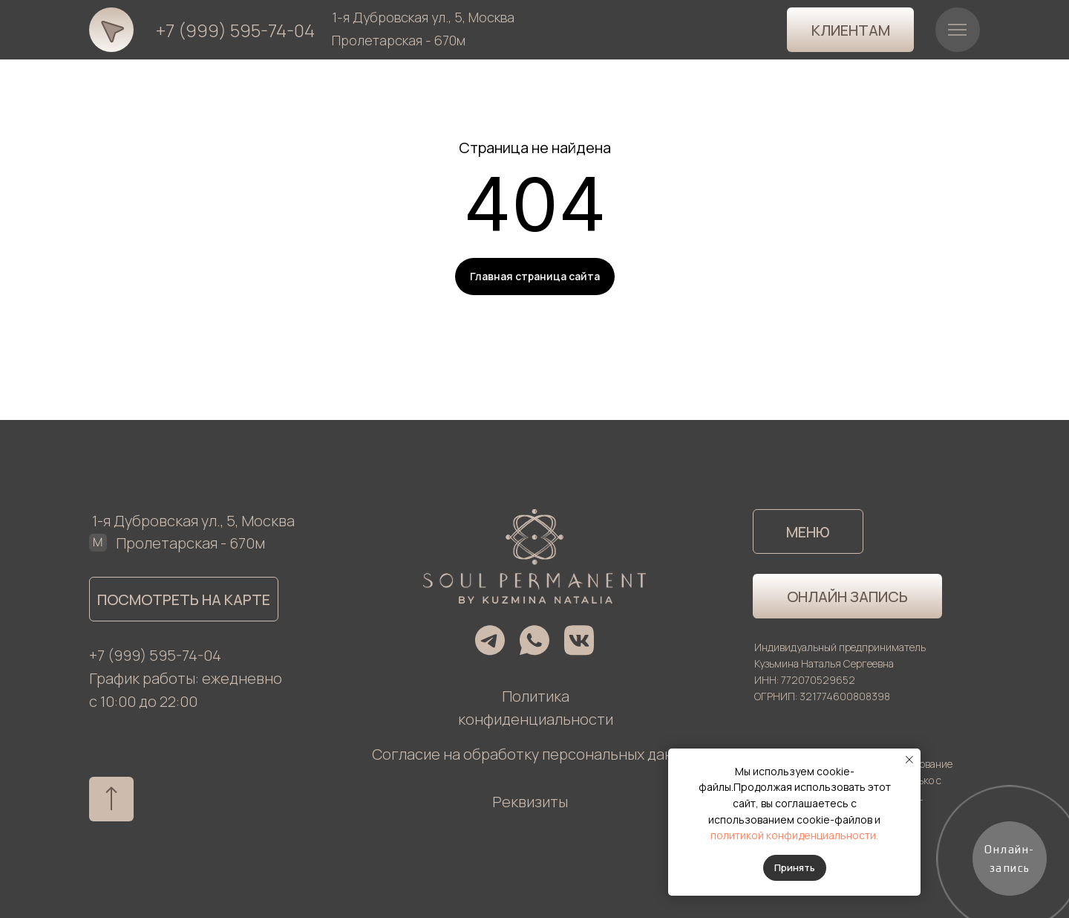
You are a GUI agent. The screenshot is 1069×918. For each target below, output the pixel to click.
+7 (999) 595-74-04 (235, 30)
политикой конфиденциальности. (794, 835)
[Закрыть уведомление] (909, 759)
